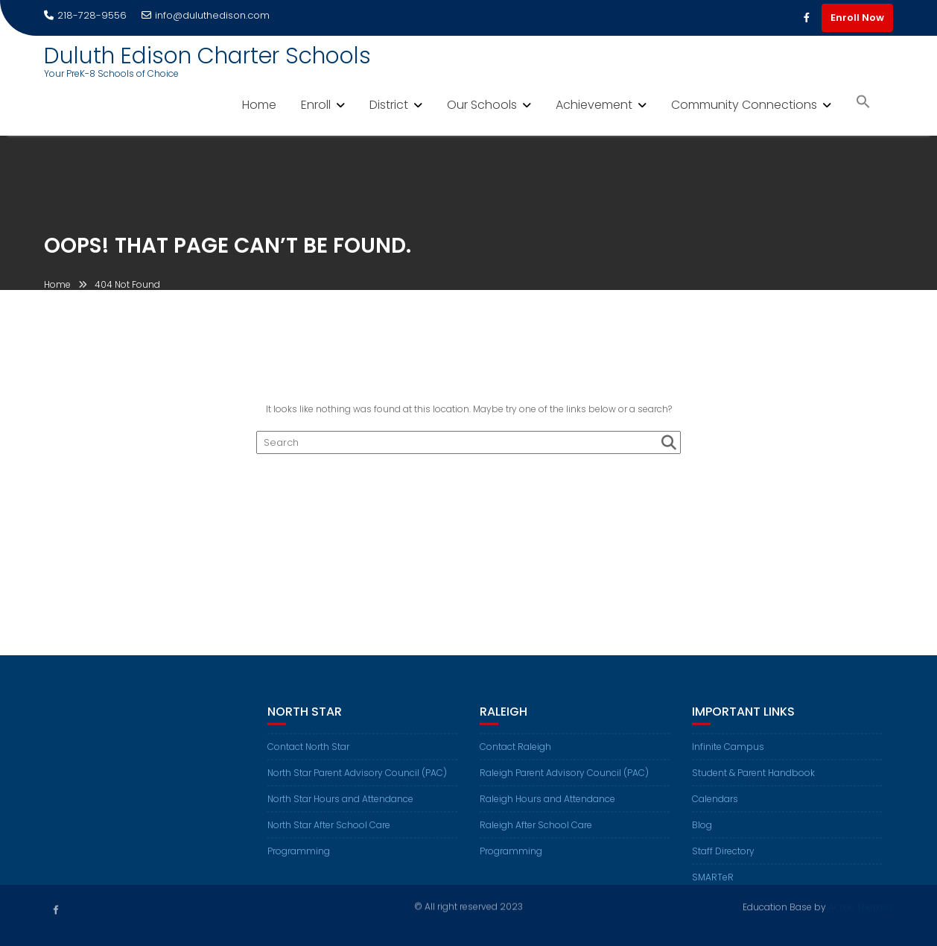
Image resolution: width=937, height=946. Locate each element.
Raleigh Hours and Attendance (547, 807)
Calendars (715, 807)
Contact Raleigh (515, 755)
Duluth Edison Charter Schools (207, 56)
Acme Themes (860, 905)
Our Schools (482, 104)
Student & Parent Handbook (753, 781)
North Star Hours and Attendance (340, 807)
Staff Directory (723, 860)
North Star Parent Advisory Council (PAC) (357, 781)
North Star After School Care (328, 833)
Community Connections (744, 104)
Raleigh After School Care (536, 833)
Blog (702, 833)
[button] (863, 103)
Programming (298, 860)
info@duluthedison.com (206, 15)
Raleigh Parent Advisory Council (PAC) (564, 781)
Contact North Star (308, 755)
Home (259, 104)
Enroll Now (857, 17)
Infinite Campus (728, 755)
